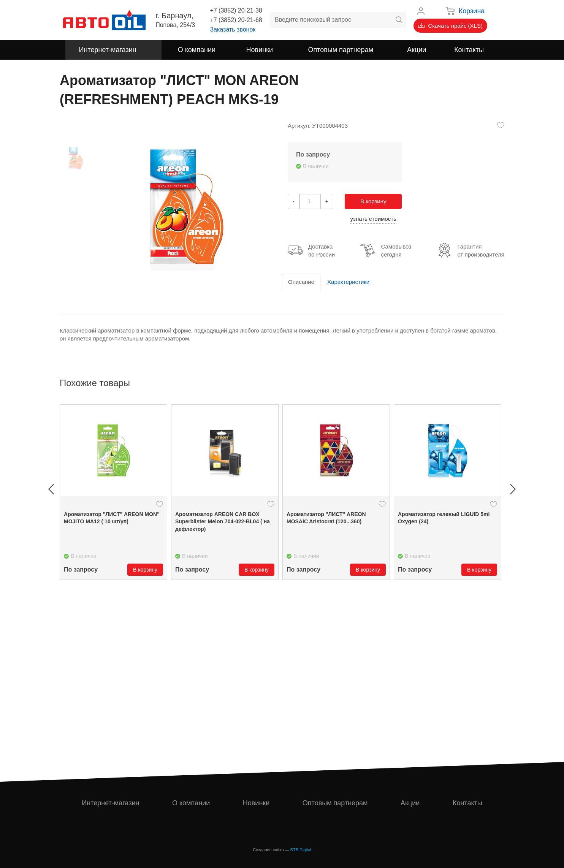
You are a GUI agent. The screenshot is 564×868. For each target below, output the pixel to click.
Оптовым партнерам (335, 803)
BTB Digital (300, 849)
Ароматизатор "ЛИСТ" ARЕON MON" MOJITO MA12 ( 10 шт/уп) (112, 518)
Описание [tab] (301, 282)
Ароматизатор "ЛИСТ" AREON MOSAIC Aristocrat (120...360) (326, 518)
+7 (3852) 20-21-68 (236, 20)
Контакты (467, 803)
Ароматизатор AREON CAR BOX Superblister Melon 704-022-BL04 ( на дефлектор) (222, 521)
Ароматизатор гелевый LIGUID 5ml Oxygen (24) (444, 518)
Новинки (256, 803)
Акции (410, 803)
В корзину (373, 201)
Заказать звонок (232, 29)
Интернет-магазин (110, 803)
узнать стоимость (373, 218)
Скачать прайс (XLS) (450, 25)
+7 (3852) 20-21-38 (236, 10)
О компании (191, 803)
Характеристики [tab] (348, 282)
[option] (113, 492)
